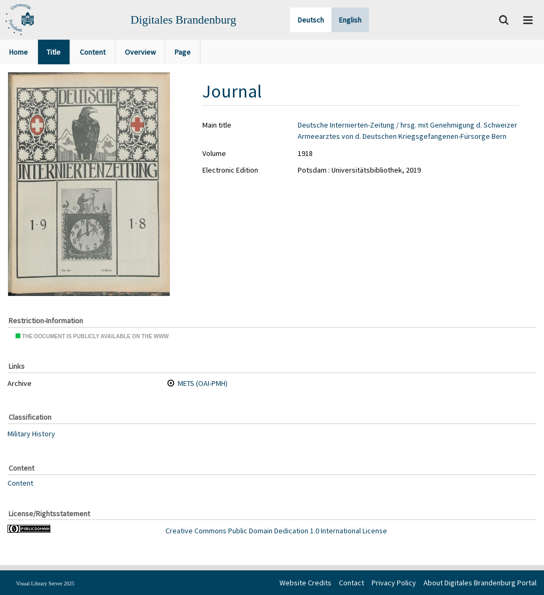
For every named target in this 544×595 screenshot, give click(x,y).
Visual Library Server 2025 (45, 583)
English (350, 20)
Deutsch (311, 20)
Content (20, 482)
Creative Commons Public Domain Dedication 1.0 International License (276, 531)
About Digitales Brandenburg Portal (480, 582)
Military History (31, 433)
